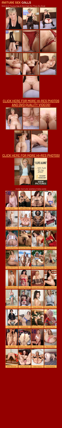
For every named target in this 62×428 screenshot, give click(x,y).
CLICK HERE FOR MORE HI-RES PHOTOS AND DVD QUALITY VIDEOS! (31, 103)
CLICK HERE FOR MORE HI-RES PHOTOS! (31, 155)
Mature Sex (16, 2)
